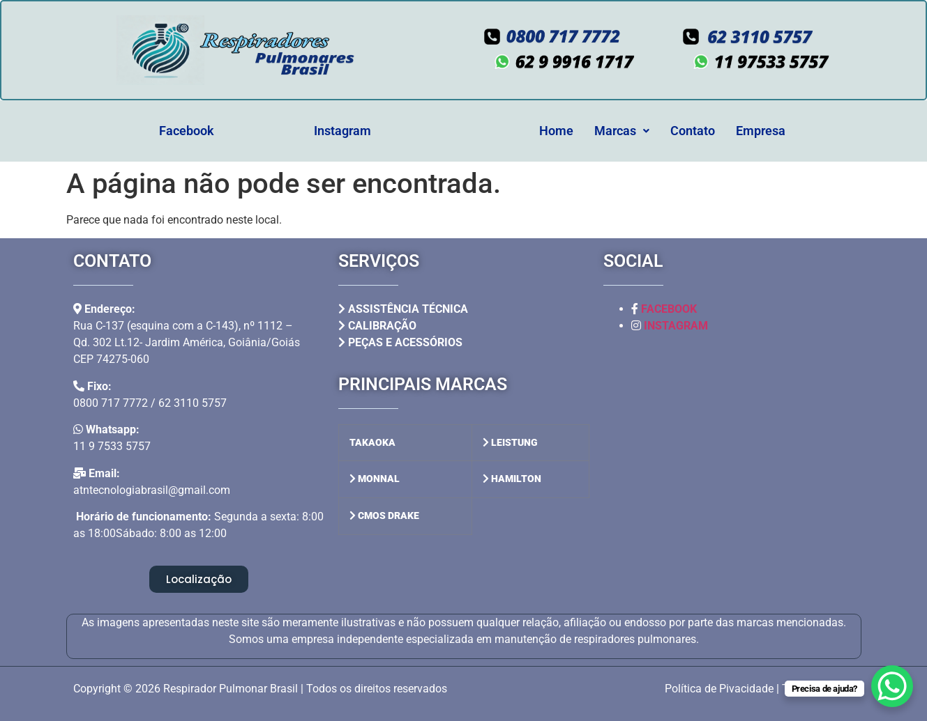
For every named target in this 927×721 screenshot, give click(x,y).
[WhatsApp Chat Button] (892, 686)
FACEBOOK (669, 309)
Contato (692, 130)
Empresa (760, 130)
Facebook (186, 130)
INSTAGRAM (676, 325)
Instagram (342, 130)
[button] (622, 131)
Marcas (621, 130)
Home (556, 130)
